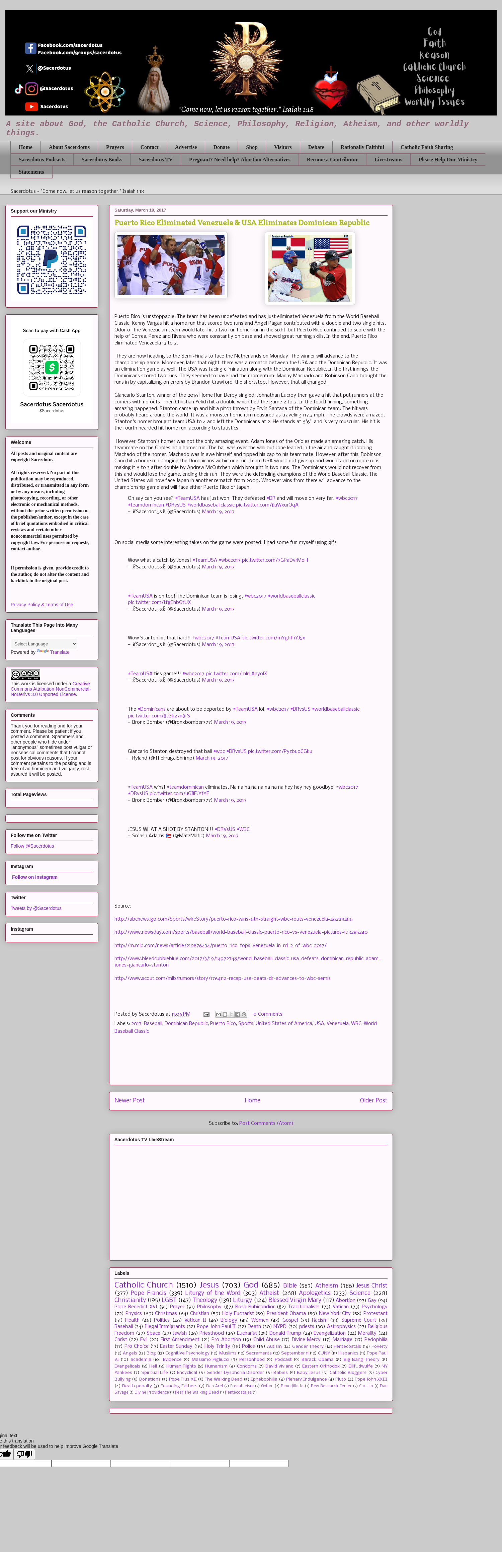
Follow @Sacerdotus (32, 846)
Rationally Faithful (362, 147)
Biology (229, 1320)
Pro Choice (136, 1346)
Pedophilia (376, 1339)
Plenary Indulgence (306, 1379)
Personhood (252, 1359)
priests (306, 1326)
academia (141, 1359)
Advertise (186, 147)
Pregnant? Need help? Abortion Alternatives (239, 159)
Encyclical (187, 1372)
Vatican (341, 1307)
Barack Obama (317, 1359)
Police (248, 1346)
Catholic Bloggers (348, 1372)
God (251, 1285)
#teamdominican (185, 787)
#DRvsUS (175, 505)
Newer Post (129, 1101)
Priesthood (211, 1333)
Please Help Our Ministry (448, 159)
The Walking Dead (223, 1379)
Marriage (342, 1339)
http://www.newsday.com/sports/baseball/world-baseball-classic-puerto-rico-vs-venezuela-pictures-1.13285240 (241, 932)
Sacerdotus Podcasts (42, 159)
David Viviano (279, 1366)
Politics (162, 1320)
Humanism (216, 1366)
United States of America (284, 1023)
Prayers (115, 147)
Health (132, 1320)
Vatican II (195, 1320)
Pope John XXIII (371, 1379)
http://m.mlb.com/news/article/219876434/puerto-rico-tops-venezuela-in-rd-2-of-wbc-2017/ (220, 945)
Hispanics (348, 1353)
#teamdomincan (146, 505)
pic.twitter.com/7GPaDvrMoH (275, 560)
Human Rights (181, 1366)
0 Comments (267, 1014)
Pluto (340, 1379)
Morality (367, 1333)
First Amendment (180, 1339)
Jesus (209, 1285)
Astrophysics (341, 1326)
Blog (151, 1353)
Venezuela (338, 1023)
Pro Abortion (226, 1339)
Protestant (375, 1313)
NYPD (279, 1326)
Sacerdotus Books (102, 159)
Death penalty (137, 1386)
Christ (120, 1339)
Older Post (374, 1101)
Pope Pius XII (183, 1379)
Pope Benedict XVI (135, 1307)
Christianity (130, 1300)
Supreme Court (358, 1320)
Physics (134, 1313)
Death (254, 1326)
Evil (144, 1339)
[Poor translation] (24, 1454)
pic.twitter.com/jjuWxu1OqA (267, 505)
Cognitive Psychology (187, 1353)
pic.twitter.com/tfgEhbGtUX (159, 602)
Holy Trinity (217, 1346)
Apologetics (315, 1293)
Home (25, 147)
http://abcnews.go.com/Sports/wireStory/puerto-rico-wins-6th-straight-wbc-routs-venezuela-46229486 (233, 919)
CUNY (324, 1353)
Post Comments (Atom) (266, 1123)
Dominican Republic (186, 1023)
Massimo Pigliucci (210, 1359)
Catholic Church (143, 1285)
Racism (320, 1320)
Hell (153, 1366)
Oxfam (267, 1386)
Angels (130, 1353)
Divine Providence (152, 1393)
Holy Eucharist (238, 1313)
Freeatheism (242, 1386)
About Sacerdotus (69, 147)
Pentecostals (347, 1346)
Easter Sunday (176, 1346)
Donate (221, 147)
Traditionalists (304, 1307)
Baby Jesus (308, 1372)
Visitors (283, 147)
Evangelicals (127, 1366)
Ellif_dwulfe (360, 1366)
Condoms (247, 1366)
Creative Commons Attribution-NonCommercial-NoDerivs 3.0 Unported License (51, 689)
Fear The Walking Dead (197, 1393)
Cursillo (366, 1386)
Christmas (166, 1313)
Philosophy (209, 1307)
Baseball (153, 1023)
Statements (31, 172)
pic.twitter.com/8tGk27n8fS (159, 716)
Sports (245, 1023)
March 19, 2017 (218, 512)
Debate (316, 147)
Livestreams (388, 159)
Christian (199, 1313)
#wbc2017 (347, 498)
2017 (136, 1023)
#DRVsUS (225, 829)
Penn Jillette (292, 1386)
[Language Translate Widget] (44, 644)
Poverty (379, 1346)
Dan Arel (214, 1386)
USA (319, 1023)
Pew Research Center (331, 1386)
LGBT (169, 1300)
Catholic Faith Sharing (427, 147)
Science (360, 1293)
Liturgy (242, 1300)
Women (259, 1320)
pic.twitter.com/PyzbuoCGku (280, 751)
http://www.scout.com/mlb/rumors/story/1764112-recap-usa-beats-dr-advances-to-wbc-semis (222, 978)
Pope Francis (148, 1293)
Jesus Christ (372, 1286)
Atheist (269, 1293)
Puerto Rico (223, 1023)
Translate (53, 652)
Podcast (283, 1359)
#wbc (219, 751)
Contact (149, 147)
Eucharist (247, 1333)
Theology (204, 1300)
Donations (150, 1379)
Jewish (180, 1333)
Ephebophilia (264, 1379)
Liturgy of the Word (212, 1293)
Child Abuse (266, 1339)
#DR (270, 498)
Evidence (172, 1359)
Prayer (177, 1307)
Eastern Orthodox (320, 1366)
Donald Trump (285, 1333)
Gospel (290, 1320)
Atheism (326, 1286)
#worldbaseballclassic (211, 505)
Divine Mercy (306, 1339)
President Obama (286, 1313)
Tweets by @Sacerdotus (36, 908)
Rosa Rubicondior (255, 1307)
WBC (356, 1023)
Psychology (375, 1307)
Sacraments (259, 1353)
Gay (372, 1300)
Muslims (228, 1353)
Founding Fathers (179, 1386)
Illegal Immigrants (165, 1326)
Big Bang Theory (362, 1359)
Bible (290, 1286)
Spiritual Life (154, 1372)
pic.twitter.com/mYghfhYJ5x (273, 638)
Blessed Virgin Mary (294, 1300)
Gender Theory (308, 1346)
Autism (274, 1346)
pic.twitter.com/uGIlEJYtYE (179, 793)
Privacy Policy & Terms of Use (42, 604)
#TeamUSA (187, 498)
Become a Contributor (332, 159)
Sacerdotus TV (156, 159)
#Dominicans (152, 709)
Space (153, 1333)
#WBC (243, 829)
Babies (280, 1372)
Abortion (345, 1300)
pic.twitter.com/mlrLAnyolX (236, 674)
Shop (252, 147)
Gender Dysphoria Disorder (235, 1372)
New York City (335, 1313)
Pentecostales (238, 1393)
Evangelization (330, 1333)
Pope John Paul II (216, 1326)
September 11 (295, 1353)
